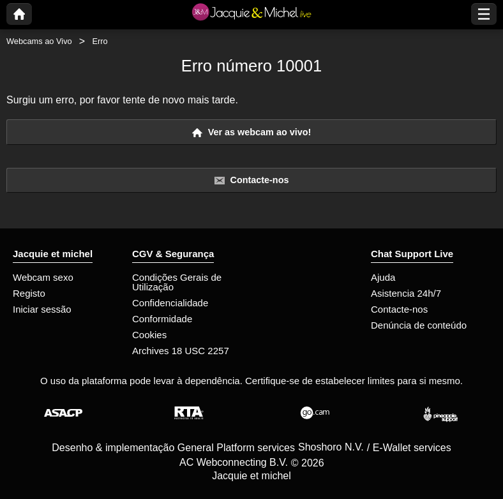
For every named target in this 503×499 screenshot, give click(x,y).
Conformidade (162, 318)
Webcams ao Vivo (39, 41)
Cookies (149, 334)
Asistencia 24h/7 (406, 293)
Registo (29, 293)
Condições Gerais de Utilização (176, 282)
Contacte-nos (251, 180)
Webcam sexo (43, 277)
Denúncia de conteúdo (419, 325)
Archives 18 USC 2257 (180, 350)
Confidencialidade (170, 302)
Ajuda (383, 277)
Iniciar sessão (42, 309)
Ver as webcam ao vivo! (252, 132)
